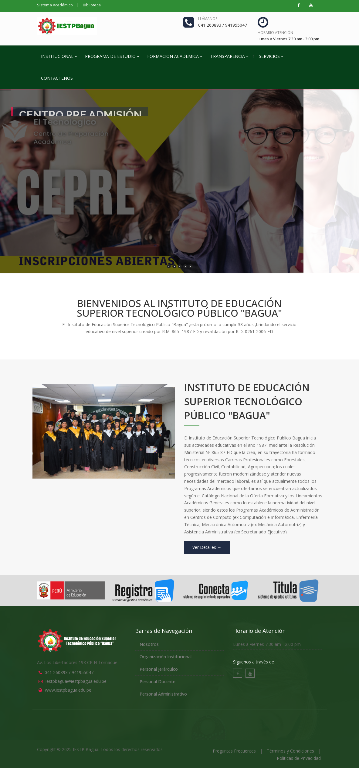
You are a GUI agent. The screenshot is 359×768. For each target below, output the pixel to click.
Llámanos (207, 18)
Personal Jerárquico (159, 669)
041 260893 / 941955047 (69, 672)
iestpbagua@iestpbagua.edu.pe (76, 681)
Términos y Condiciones (290, 751)
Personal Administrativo (163, 694)
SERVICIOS (271, 56)
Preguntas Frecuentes (234, 751)
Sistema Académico (55, 5)
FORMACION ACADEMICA (174, 56)
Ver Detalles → (207, 547)
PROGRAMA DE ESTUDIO (112, 56)
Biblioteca (92, 5)
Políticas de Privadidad (299, 758)
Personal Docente (157, 681)
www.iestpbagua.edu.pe (68, 690)
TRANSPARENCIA (229, 56)
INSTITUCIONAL (59, 56)
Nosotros (149, 644)
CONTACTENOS (57, 78)
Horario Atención (275, 32)
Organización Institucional (165, 656)
